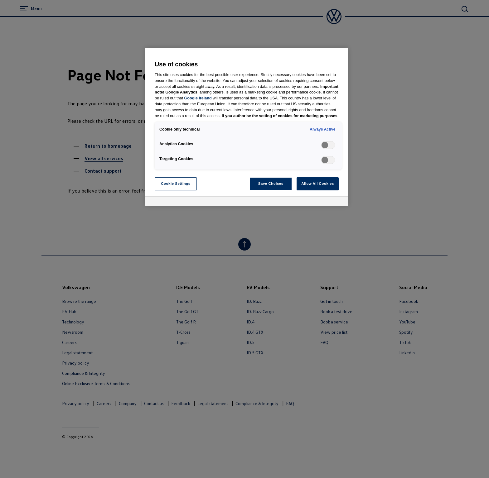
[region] (246, 127)
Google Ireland (198, 98)
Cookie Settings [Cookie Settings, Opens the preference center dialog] (176, 183)
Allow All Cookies (317, 183)
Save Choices (270, 183)
